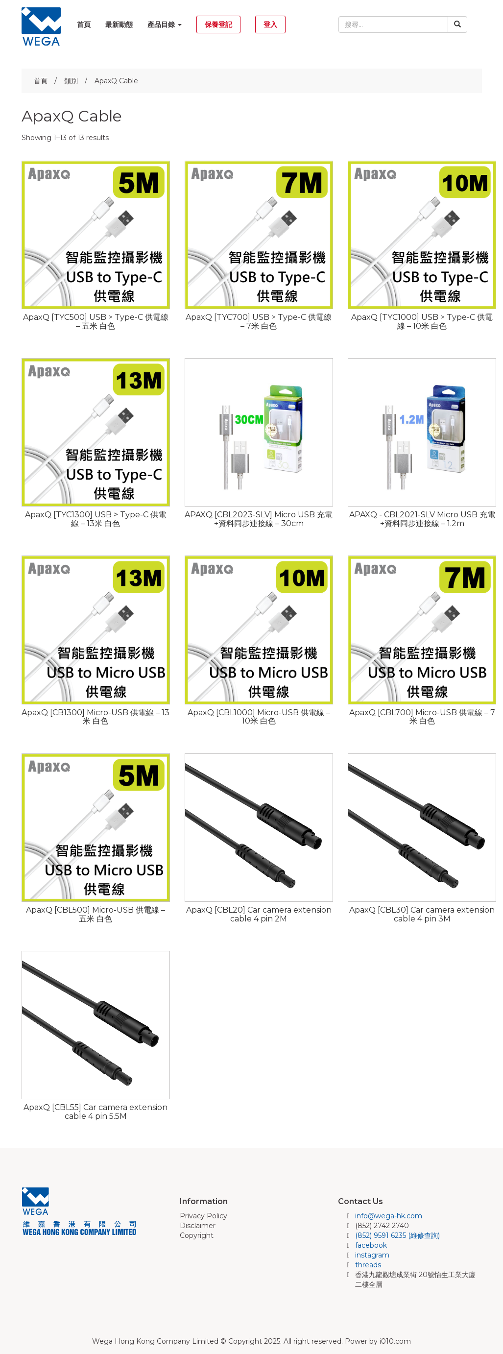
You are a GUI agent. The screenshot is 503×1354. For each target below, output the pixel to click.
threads (368, 1264)
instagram (372, 1255)
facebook (371, 1245)
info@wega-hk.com (388, 1215)
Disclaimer (198, 1225)
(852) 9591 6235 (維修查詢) (397, 1235)
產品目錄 (164, 24)
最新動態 (119, 24)
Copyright (197, 1235)
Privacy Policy (203, 1215)
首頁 (84, 24)
